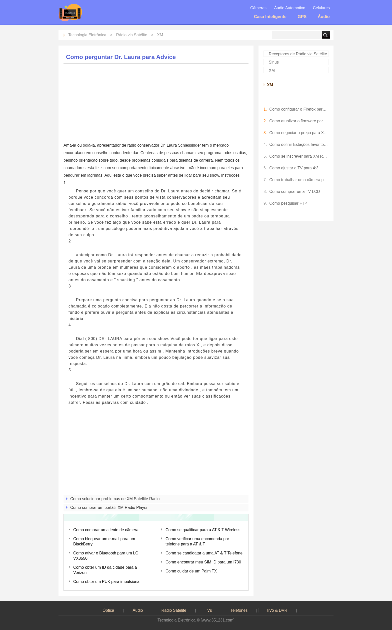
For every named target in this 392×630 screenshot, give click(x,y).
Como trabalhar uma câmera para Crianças (298, 180)
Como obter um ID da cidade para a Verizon (105, 570)
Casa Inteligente (270, 16)
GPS (302, 16)
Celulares (321, 8)
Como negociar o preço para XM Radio (298, 133)
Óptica (108, 610)
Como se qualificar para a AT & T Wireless (203, 530)
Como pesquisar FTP (288, 203)
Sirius (274, 62)
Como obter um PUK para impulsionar (107, 581)
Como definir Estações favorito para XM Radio (298, 144)
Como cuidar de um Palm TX (191, 571)
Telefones (239, 610)
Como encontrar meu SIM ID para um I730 (203, 562)
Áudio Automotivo (289, 8)
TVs (208, 610)
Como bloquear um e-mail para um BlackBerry (104, 541)
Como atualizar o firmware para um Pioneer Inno (298, 121)
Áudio (324, 16)
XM (160, 35)
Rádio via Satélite (131, 35)
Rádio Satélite (174, 610)
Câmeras (258, 8)
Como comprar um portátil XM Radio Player (109, 507)
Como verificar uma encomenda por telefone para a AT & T (197, 541)
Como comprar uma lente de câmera (105, 530)
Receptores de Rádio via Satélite (298, 54)
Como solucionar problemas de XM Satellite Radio (115, 499)
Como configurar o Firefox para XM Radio (298, 109)
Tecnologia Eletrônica (87, 35)
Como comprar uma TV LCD (294, 191)
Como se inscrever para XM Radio (298, 156)
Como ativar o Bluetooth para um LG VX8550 (105, 555)
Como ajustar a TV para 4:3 (293, 168)
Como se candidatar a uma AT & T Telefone (204, 553)
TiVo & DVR (276, 610)
